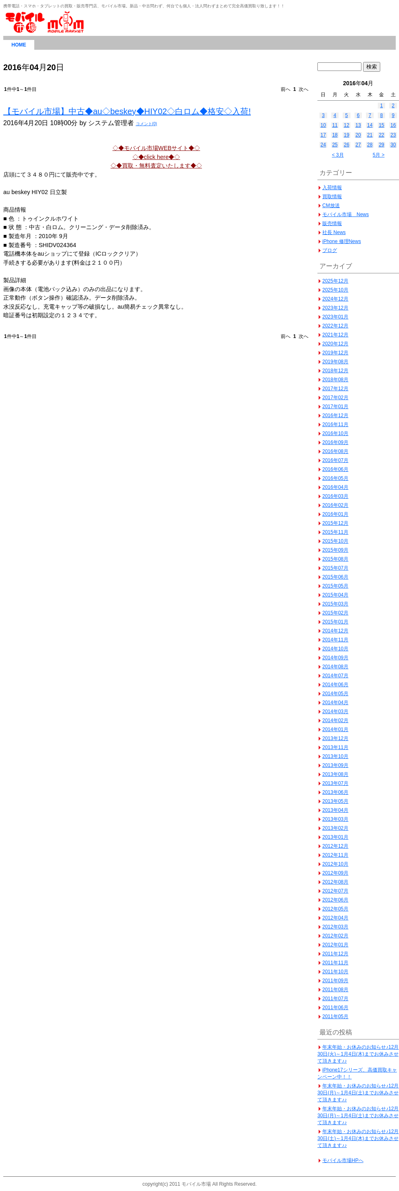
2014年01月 (335, 729)
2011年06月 (335, 1007)
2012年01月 (335, 945)
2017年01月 (335, 406)
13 (358, 125)
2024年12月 (335, 299)
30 (393, 145)
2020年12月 (335, 344)
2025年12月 (335, 281)
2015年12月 (335, 523)
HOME (18, 45)
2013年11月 (335, 747)
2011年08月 (335, 989)
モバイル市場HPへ (343, 1160)
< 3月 (338, 155)
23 (393, 135)
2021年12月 (335, 335)
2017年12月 (335, 388)
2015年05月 (335, 586)
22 (381, 135)
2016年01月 (335, 514)
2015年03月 (335, 604)
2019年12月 (335, 353)
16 (393, 125)
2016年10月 (335, 433)
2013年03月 (335, 819)
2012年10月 (335, 864)
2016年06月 (335, 469)
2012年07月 (335, 891)
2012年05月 (335, 909)
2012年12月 (335, 846)
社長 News (334, 232)
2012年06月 (335, 900)
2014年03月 (335, 711)
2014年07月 (335, 675)
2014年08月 (335, 667)
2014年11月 (335, 640)
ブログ (329, 250)
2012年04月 (335, 918)
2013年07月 (335, 783)
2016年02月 (335, 505)
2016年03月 (335, 496)
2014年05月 (335, 693)
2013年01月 (335, 837)
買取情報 (332, 196)
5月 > (378, 155)
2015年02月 (335, 613)
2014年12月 (335, 631)
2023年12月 (335, 308)
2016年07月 (335, 460)
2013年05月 (335, 801)
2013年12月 (335, 738)
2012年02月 (335, 936)
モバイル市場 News (345, 214)
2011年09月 (335, 980)
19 (346, 135)
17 (323, 135)
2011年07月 (335, 998)
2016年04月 (335, 487)
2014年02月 (335, 720)
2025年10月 (335, 290)
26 (346, 145)
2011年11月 (335, 963)
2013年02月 (335, 828)
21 (369, 135)
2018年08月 (335, 379)
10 (323, 125)
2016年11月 (335, 424)
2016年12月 (335, 415)
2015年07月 (335, 568)
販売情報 (332, 223)
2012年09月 (335, 873)
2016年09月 (335, 442)
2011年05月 (335, 1016)
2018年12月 (335, 370)
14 (369, 125)
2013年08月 (335, 774)
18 (334, 135)
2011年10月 (335, 971)
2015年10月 (335, 541)
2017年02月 (335, 397)
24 (323, 145)
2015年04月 (335, 595)
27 (358, 145)
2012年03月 (335, 927)
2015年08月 (335, 559)
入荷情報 (332, 187)
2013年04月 (335, 810)
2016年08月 (335, 451)
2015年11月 (335, 532)
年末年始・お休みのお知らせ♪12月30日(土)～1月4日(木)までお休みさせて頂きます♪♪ (358, 1138)
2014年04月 (335, 702)
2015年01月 (335, 622)
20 (358, 135)
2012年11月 (335, 855)
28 (369, 145)
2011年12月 (335, 954)
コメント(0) (146, 124)
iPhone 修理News (341, 241)
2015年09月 (335, 550)
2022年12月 (335, 326)
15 (381, 125)
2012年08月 (335, 882)
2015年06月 (335, 577)
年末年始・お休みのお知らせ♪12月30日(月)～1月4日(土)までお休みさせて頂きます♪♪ (358, 1093)
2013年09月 (335, 765)
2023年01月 (335, 317)
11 (334, 125)
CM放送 (331, 205)
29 (381, 145)
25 (334, 145)
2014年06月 (335, 684)
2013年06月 (335, 792)
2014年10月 (335, 649)
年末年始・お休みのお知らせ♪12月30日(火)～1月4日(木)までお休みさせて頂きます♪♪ (358, 1054)
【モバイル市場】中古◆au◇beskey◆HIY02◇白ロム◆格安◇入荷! (127, 111)
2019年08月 (335, 362)
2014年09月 (335, 658)
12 (346, 125)
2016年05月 (335, 478)
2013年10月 (335, 756)
